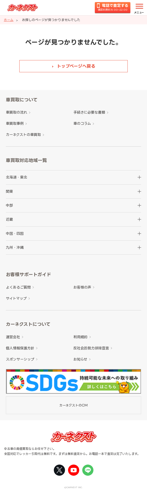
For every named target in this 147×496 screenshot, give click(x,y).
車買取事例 (15, 123)
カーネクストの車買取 (23, 134)
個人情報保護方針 (20, 348)
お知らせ (80, 359)
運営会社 (13, 337)
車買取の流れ (16, 112)
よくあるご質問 (18, 287)
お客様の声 (82, 287)
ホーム (8, 20)
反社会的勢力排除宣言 (91, 348)
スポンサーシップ (20, 359)
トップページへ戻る (76, 66)
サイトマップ (16, 298)
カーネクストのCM (73, 405)
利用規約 (80, 337)
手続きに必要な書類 (89, 112)
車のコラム (82, 123)
